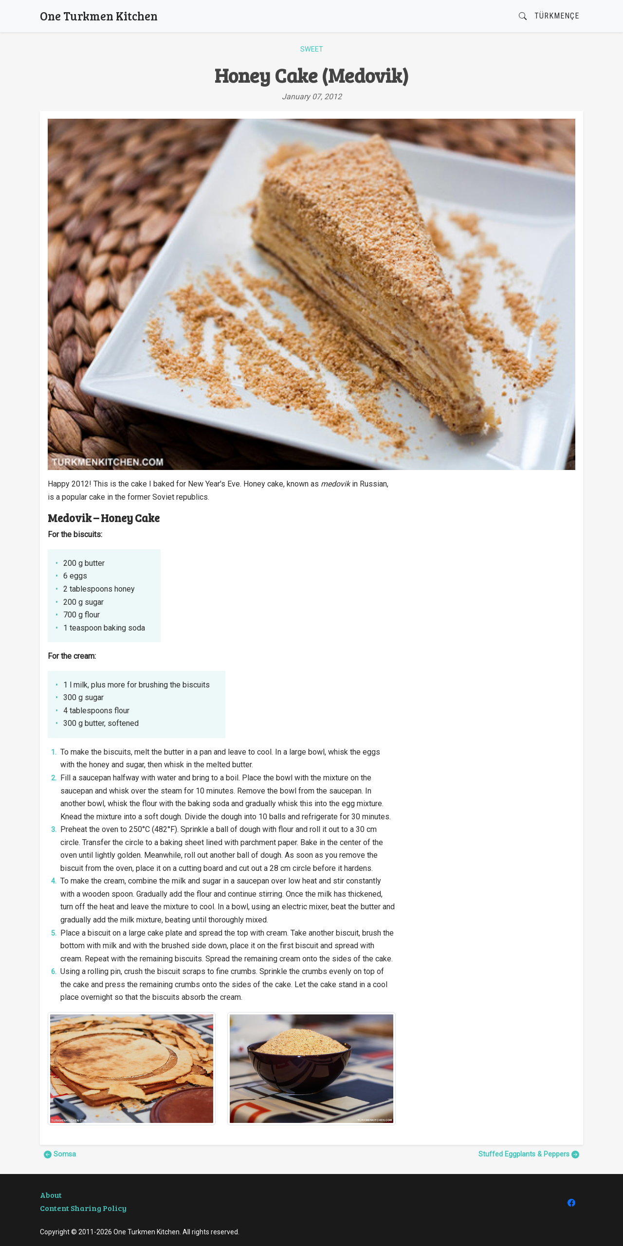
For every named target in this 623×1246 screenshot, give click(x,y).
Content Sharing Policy (83, 1208)
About (51, 1195)
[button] (523, 16)
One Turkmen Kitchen (99, 16)
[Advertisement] (491, 546)
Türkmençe (556, 15)
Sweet (311, 49)
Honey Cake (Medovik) (312, 75)
